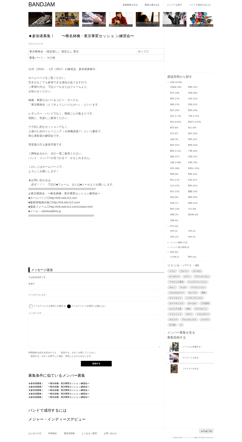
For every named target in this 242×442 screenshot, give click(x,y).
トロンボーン (203, 314)
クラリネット (201, 308)
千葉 (190, 116)
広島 (190, 180)
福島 (172, 104)
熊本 (172, 209)
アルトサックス (189, 319)
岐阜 (172, 145)
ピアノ (187, 276)
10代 (190, 231)
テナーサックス (176, 303)
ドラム (172, 271)
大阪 (172, 162)
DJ (181, 324)
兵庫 (190, 162)
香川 (172, 191)
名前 (30, 283)
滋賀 (172, 156)
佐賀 (172, 203)
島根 (190, 174)
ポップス (193, 292)
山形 (190, 98)
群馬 (190, 110)
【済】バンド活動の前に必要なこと (147, 24)
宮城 (190, 93)
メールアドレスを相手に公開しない (88, 306)
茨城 (190, 104)
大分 (190, 209)
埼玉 (172, 116)
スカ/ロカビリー (176, 292)
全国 (172, 82)
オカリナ (173, 319)
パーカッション (198, 287)
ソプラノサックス (194, 298)
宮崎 (172, 214)
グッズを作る (194, 25)
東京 (172, 122)
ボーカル (192, 303)
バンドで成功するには (200, 5)
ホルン (172, 287)
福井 (190, 133)
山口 (172, 185)
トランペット (175, 314)
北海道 (173, 87)
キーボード (174, 276)
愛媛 (190, 191)
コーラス (205, 319)
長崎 (190, 203)
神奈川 (191, 122)
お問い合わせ (110, 433)
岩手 (172, 93)
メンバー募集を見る (181, 332)
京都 (190, 156)
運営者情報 (69, 433)
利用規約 (32, 352)
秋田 (172, 98)
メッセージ (33, 313)
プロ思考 (205, 303)
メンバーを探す (174, 5)
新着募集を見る (130, 5)
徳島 (190, 185)
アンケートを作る (88, 25)
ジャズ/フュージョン (197, 281)
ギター (189, 314)
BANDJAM (41, 4)
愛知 (172, 151)
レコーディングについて (36, 25)
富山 (190, 127)
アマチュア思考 (176, 281)
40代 (190, 237)
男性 (190, 257)
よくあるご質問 (89, 433)
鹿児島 (191, 214)
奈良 (172, 168)
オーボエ (197, 271)
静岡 (190, 145)
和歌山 (191, 168)
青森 (190, 87)
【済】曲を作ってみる (116, 25)
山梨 (172, 139)
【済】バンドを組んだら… (172, 25)
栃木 (172, 110)
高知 (172, 197)
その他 (173, 257)
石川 (172, 133)
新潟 (172, 127)
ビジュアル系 (175, 308)
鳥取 (172, 174)
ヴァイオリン (175, 298)
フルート (184, 271)
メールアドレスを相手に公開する (49, 306)
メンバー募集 (176, 242)
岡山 (172, 180)
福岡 (190, 197)
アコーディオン (202, 276)
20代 (172, 231)
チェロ (183, 287)
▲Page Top (206, 431)
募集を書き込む (152, 5)
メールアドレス (36, 295)
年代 (172, 226)
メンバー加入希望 (178, 247)
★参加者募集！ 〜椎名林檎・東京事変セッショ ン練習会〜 (59, 383)
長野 (190, 139)
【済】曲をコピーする (63, 25)
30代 (172, 237)
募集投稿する (176, 337)
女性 (188, 308)
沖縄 (172, 220)
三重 (190, 151)
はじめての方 (34, 433)
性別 (172, 252)
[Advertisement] (96, 242)
